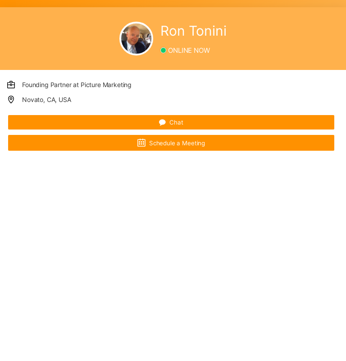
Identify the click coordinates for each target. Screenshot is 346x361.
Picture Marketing (106, 84)
